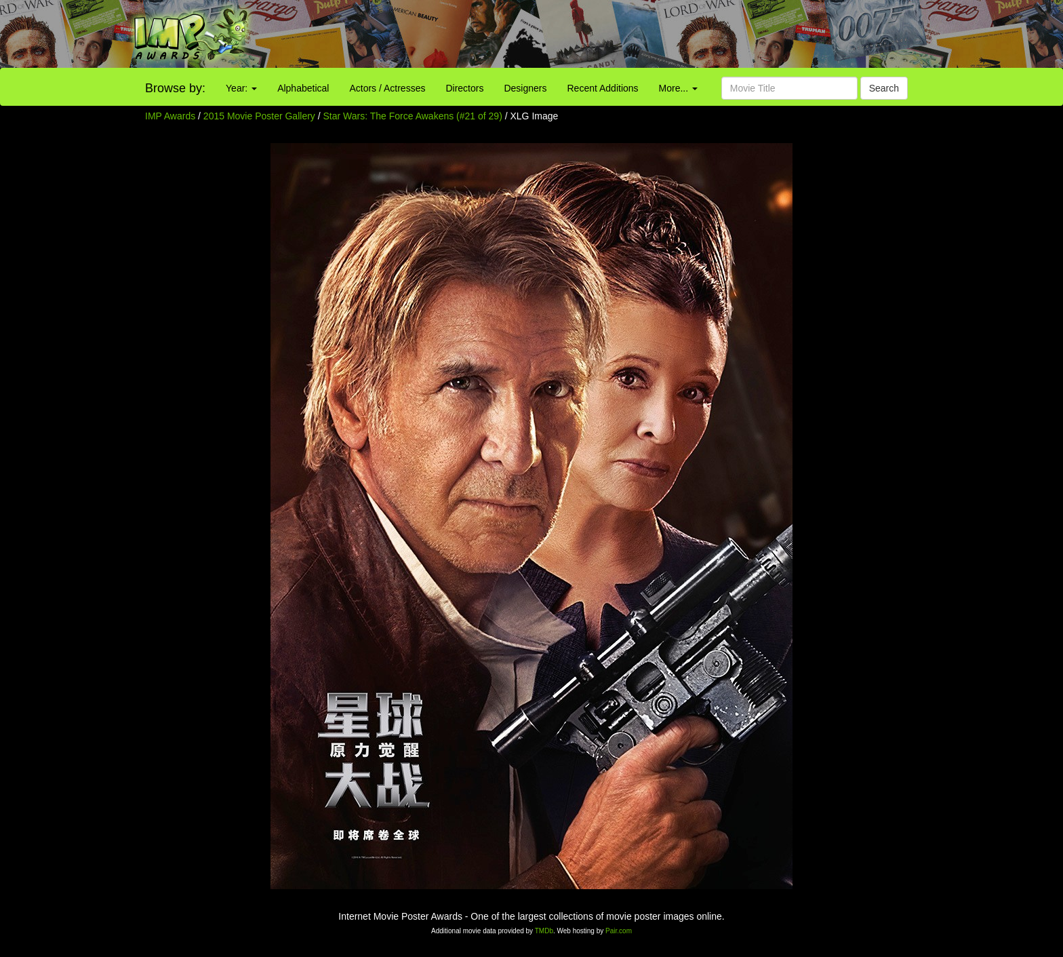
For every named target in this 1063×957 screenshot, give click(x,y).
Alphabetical (303, 88)
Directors (464, 88)
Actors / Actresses (387, 88)
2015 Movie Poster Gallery (259, 116)
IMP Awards (170, 116)
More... (678, 88)
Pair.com (618, 931)
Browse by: (175, 88)
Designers (525, 88)
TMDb (544, 931)
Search (884, 88)
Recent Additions (603, 88)
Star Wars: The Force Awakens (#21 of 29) (412, 116)
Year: (241, 88)
